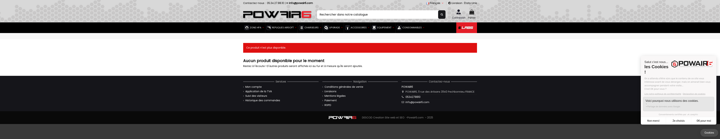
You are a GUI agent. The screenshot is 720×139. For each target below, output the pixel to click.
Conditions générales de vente (344, 87)
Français (435, 3)
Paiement (331, 100)
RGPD (328, 105)
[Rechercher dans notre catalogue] (442, 14)
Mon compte (253, 87)
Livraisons (330, 91)
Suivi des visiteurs (256, 96)
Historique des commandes (262, 100)
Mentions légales (335, 96)
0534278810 (413, 97)
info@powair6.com (417, 102)
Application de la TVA (258, 91)
